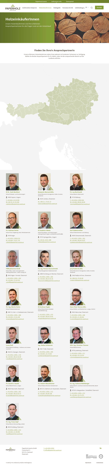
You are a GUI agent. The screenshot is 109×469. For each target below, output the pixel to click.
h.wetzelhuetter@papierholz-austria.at (49, 395)
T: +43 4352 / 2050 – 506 (13, 315)
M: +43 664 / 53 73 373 (77, 395)
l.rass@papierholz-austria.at (14, 359)
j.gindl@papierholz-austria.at (14, 282)
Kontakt (99, 7)
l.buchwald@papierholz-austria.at (80, 204)
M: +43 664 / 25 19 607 (45, 354)
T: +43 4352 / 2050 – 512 (45, 391)
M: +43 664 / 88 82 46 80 (77, 202)
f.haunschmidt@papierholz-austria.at (49, 280)
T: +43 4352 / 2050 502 (77, 200)
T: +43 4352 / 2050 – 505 (45, 277)
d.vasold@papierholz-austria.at (15, 395)
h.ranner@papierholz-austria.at (79, 319)
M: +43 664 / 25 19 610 (77, 355)
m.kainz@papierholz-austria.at (15, 319)
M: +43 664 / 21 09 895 (13, 432)
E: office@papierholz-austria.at (52, 450)
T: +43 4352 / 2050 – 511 (77, 353)
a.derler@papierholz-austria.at (15, 242)
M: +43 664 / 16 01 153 (13, 240)
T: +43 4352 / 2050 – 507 (13, 391)
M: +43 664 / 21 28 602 (77, 317)
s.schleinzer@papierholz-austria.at (48, 355)
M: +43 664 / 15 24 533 (13, 280)
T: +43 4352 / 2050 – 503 (77, 238)
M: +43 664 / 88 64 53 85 (45, 316)
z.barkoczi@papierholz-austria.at (15, 204)
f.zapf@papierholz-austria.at (14, 434)
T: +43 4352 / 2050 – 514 (13, 430)
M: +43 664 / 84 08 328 (45, 393)
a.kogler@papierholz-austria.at (47, 318)
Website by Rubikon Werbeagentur (23, 462)
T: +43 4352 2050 (49, 448)
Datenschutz (99, 462)
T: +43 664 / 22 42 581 (13, 200)
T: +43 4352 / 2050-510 (13, 238)
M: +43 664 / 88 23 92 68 (13, 357)
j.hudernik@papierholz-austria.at (79, 280)
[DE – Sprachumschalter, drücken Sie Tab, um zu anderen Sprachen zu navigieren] (87, 7)
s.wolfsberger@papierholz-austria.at (80, 397)
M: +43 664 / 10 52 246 (13, 317)
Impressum (88, 462)
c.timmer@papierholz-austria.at (79, 357)
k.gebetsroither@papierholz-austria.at (81, 242)
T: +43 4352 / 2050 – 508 (77, 315)
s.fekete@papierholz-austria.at (47, 242)
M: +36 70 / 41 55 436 (12, 202)
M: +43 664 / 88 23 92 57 (13, 393)
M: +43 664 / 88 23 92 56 (45, 278)
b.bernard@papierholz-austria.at (47, 203)
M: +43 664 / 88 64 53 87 (77, 240)
